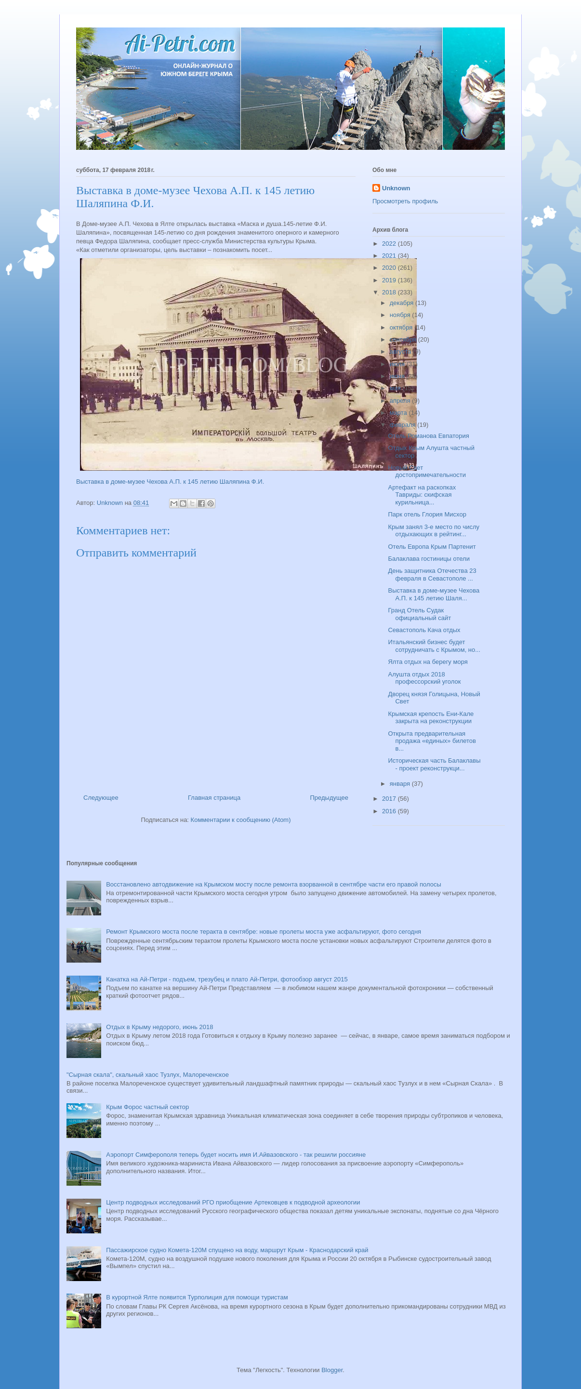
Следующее (101, 797)
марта (399, 412)
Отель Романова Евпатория (428, 435)
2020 (390, 267)
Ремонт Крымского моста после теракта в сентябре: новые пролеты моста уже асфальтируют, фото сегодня (263, 931)
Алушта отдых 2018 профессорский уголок (424, 678)
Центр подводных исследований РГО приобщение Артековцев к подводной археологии (233, 1202)
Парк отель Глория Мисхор (427, 514)
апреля (401, 400)
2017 (390, 798)
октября (402, 327)
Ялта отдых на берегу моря (427, 661)
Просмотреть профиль (405, 201)
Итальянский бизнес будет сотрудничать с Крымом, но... (434, 645)
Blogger (332, 1370)
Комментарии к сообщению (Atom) (241, 819)
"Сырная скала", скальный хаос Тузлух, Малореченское (147, 1074)
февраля (404, 424)
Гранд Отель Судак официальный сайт (419, 614)
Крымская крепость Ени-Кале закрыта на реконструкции (431, 717)
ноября (401, 314)
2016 (390, 811)
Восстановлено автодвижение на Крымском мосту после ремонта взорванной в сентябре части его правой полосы (273, 884)
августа (401, 351)
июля (398, 364)
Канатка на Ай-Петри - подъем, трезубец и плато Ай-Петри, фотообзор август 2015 (226, 979)
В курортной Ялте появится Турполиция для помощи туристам (197, 1297)
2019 (390, 280)
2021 (390, 255)
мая (396, 388)
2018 (390, 292)
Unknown (396, 188)
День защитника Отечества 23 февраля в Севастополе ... (432, 574)
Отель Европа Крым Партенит (431, 546)
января (401, 783)
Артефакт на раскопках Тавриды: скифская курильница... (422, 495)
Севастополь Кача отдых (424, 630)
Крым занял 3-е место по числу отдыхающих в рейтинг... (433, 530)
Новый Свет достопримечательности (426, 471)
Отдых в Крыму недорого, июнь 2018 (159, 1027)
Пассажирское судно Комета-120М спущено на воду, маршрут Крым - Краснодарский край (237, 1250)
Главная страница (214, 797)
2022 (390, 243)
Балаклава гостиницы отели (428, 558)
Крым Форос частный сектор (147, 1107)
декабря (402, 302)
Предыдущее (329, 797)
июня (398, 376)
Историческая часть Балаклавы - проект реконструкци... (434, 764)
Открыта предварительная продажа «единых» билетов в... (432, 741)
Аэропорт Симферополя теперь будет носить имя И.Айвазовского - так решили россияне (236, 1154)
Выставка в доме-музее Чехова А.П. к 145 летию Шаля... (433, 594)
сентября (404, 339)
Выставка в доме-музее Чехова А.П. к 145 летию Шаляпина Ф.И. (170, 481)
